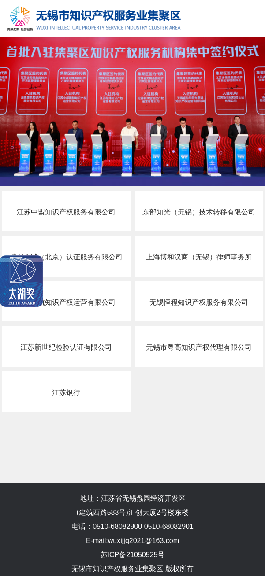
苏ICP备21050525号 (133, 554)
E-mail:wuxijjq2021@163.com (132, 540)
